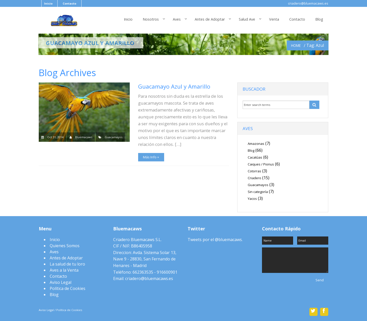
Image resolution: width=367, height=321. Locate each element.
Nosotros (151, 19)
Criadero (254, 178)
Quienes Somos (65, 245)
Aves (177, 19)
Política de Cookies (67, 288)
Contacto (69, 3)
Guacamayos (113, 137)
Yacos (252, 198)
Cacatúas (255, 157)
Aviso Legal (60, 282)
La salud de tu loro (67, 264)
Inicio (48, 3)
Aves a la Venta (64, 270)
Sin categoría (258, 191)
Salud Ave (247, 19)
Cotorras (254, 171)
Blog (319, 19)
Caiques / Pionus (261, 164)
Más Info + (151, 157)
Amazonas (256, 143)
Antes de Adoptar (210, 19)
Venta (274, 19)
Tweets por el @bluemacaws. (215, 239)
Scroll (183, 303)
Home (296, 45)
